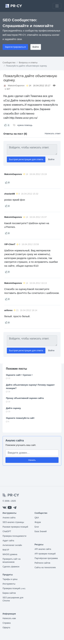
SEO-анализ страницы (13, 522)
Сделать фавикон (11, 566)
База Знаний (41, 531)
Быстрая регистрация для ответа (26, 159)
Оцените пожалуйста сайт (20, 418)
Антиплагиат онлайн (12, 545)
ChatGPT (7, 531)
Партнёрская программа (46, 558)
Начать (32, 460)
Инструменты (9, 584)
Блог (37, 527)
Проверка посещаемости (14, 536)
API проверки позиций (45, 554)
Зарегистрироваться (15, 47)
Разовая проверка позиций (15, 527)
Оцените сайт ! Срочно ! (19, 375)
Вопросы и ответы (28, 62)
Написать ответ (53, 133)
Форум (38, 522)
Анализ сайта (14, 440)
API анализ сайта (43, 549)
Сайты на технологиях (45, 567)
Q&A (37, 517)
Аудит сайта (8, 540)
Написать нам (9, 618)
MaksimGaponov (16, 85)
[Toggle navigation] (57, 6)
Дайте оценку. (13, 408)
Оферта (6, 627)
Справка (7, 623)
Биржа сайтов (9, 593)
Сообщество (9, 62)
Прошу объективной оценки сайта (25, 398)
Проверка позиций (14, 588)
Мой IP (6, 550)
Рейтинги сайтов (42, 563)
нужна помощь (24, 125)
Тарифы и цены (10, 579)
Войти (36, 47)
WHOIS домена (10, 554)
